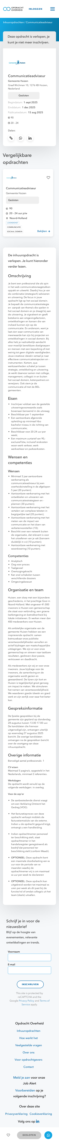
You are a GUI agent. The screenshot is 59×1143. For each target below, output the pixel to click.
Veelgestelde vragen (28, 1045)
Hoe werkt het (28, 1038)
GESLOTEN (29, 1135)
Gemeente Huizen (18, 81)
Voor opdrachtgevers (28, 1060)
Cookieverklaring (41, 1114)
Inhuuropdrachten (13, 22)
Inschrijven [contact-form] (30, 984)
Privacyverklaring (16, 1114)
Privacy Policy (26, 1000)
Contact (28, 1067)
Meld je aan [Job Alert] (21, 1077)
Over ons (28, 1052)
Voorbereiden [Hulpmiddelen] (25, 1090)
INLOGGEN (35, 9)
